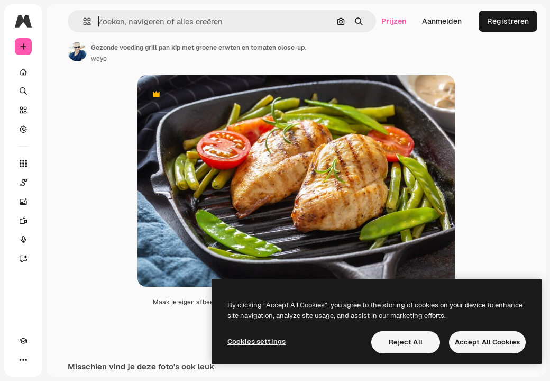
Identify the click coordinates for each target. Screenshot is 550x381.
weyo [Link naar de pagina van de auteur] (99, 59)
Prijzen (393, 21)
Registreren (508, 21)
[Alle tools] (23, 163)
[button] (82, 21)
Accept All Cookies (487, 342)
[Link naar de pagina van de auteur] (77, 51)
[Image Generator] (23, 201)
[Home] (23, 72)
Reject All (406, 342)
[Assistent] (23, 258)
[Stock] (23, 110)
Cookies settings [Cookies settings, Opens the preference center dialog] (256, 341)
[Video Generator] (23, 220)
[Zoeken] (23, 91)
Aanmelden (442, 21)
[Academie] (23, 340)
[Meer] (23, 359)
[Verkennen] (23, 129)
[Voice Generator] (23, 239)
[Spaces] (23, 182)
